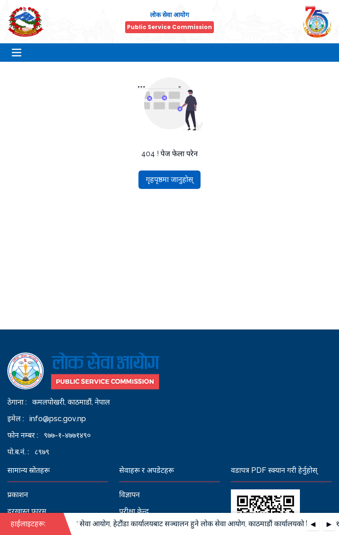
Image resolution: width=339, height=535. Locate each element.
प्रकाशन (17, 494)
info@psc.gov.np (57, 418)
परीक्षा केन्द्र (134, 511)
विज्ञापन (129, 494)
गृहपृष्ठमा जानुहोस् (169, 179)
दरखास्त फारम (26, 511)
